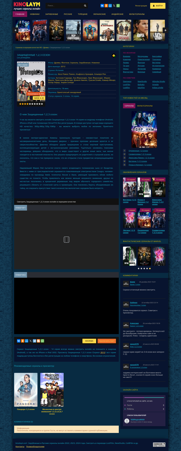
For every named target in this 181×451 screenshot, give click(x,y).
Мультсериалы (137, 14)
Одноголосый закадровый (69, 92)
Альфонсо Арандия (84, 74)
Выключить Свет (106, 341)
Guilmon (133, 303)
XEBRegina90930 (138, 420)
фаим (132, 282)
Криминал (156, 69)
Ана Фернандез (80, 78)
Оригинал (127, 81)
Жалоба (89, 341)
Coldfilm (126, 88)
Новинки (95, 62)
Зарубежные (84, 62)
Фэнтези (65, 62)
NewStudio (142, 81)
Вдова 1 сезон (135, 284)
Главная (20, 14)
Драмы (57, 62)
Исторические (158, 66)
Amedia (155, 84)
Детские (141, 66)
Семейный (156, 72)
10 (42, 104)
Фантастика (128, 72)
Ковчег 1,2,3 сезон (137, 326)
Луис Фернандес (95, 78)
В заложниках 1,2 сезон (138, 367)
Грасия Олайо (95, 80)
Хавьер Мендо (108, 80)
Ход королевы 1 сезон (138, 305)
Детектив (142, 69)
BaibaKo (141, 84)
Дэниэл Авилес (81, 80)
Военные (141, 72)
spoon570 (134, 344)
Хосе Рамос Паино (66, 74)
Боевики (126, 56)
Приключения (144, 59)
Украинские (99, 14)
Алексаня (134, 323)
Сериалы (74, 62)
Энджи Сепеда (67, 82)
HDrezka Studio (158, 81)
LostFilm (126, 84)
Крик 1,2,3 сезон (136, 346)
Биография (157, 56)
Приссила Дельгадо (64, 80)
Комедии (127, 59)
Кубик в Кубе (157, 88)
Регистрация (141, 6)
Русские (68, 14)
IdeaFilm (141, 88)
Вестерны (156, 62)
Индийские (117, 14)
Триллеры (156, 59)
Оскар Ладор (54, 82)
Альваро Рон (100, 74)
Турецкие (83, 14)
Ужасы (126, 69)
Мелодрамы (143, 56)
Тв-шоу (126, 66)
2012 (63, 66)
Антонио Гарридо (64, 78)
